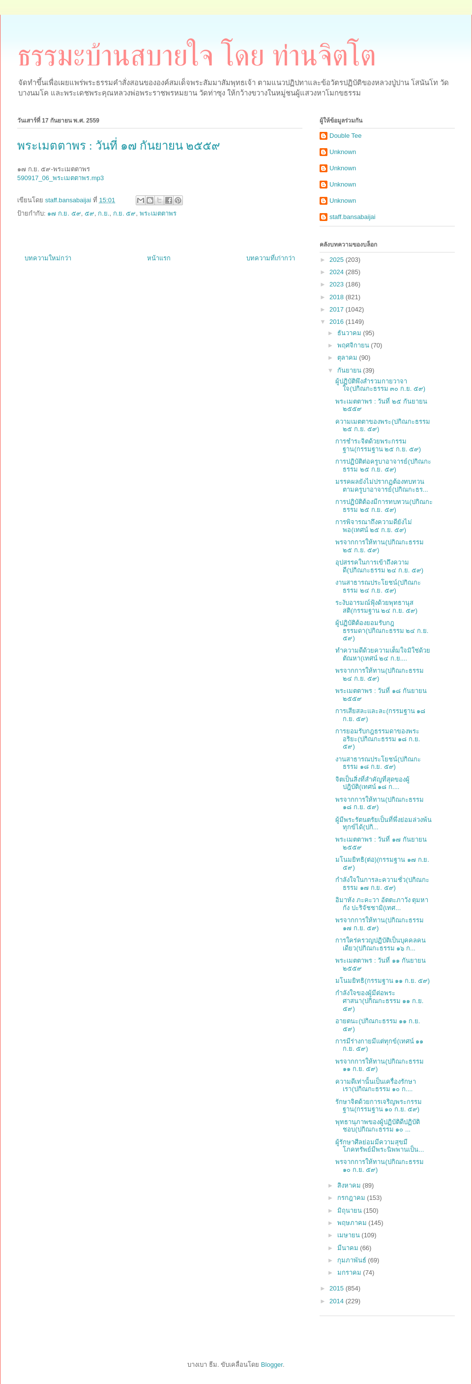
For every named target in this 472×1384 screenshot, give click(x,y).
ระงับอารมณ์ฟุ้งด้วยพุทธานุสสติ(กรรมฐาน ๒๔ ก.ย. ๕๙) (376, 606)
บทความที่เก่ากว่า (270, 258)
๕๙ (89, 213)
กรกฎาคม (352, 1197)
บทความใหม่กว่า (48, 258)
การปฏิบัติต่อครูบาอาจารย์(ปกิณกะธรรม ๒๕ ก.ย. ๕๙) (383, 465)
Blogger (272, 1364)
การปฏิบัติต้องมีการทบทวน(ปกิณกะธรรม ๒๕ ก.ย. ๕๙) (383, 505)
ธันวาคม (350, 333)
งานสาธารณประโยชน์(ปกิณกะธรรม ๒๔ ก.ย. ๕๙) (377, 586)
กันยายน (350, 370)
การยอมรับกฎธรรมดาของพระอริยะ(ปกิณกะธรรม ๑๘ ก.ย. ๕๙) (377, 738)
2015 (337, 1288)
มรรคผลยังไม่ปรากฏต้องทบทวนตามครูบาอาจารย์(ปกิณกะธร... (381, 485)
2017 (337, 309)
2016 (337, 321)
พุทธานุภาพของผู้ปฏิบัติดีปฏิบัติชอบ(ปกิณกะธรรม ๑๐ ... (377, 1125)
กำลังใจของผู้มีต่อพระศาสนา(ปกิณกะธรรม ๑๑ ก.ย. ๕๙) (379, 1000)
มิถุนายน (350, 1210)
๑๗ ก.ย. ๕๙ (64, 213)
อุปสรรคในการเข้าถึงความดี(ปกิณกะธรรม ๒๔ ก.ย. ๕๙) (379, 566)
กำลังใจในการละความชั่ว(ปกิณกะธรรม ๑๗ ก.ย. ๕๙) (382, 883)
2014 (337, 1301)
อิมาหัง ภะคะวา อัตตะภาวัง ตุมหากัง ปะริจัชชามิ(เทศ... (381, 904)
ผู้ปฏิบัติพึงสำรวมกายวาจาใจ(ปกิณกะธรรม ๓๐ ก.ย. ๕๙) (380, 385)
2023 (337, 284)
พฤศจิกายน (354, 345)
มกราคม (350, 1272)
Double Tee (345, 135)
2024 (337, 272)
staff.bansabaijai (352, 216)
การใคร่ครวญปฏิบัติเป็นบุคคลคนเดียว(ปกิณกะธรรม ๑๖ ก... (380, 944)
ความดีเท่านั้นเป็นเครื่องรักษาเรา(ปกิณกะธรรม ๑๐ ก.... (375, 1085)
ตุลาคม (348, 357)
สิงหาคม (350, 1185)
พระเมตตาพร (158, 213)
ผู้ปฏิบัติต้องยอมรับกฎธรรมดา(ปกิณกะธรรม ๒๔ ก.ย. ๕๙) (381, 630)
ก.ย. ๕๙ (124, 213)
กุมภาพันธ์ (352, 1260)
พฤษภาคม (353, 1223)
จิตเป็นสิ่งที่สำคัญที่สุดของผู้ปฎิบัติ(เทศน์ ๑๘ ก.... (372, 783)
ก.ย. (103, 213)
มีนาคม (348, 1248)
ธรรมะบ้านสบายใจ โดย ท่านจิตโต (196, 55)
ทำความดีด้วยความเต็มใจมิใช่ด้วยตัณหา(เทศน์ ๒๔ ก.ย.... (382, 654)
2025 (337, 259)
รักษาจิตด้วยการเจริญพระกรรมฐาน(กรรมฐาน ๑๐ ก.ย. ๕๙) (378, 1105)
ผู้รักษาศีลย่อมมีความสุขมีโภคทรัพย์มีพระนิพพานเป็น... (379, 1146)
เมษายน (349, 1235)
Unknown (342, 152)
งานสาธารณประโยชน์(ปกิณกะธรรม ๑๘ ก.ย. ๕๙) (377, 763)
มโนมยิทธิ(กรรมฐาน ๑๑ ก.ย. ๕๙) (382, 980)
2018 (337, 297)
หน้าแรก (159, 258)
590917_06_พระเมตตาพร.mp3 (60, 178)
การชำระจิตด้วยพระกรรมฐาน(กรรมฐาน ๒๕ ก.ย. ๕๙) (378, 445)
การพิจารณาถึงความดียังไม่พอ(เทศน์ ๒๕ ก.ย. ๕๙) (373, 526)
